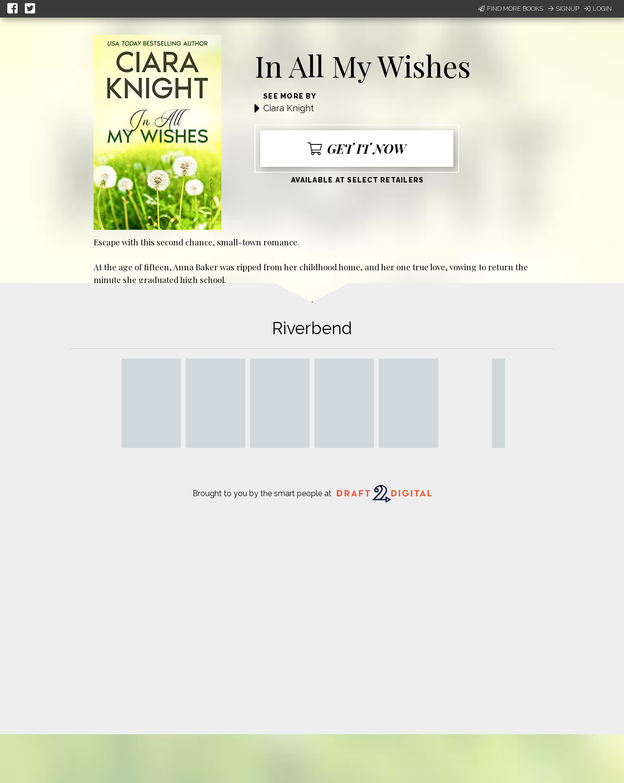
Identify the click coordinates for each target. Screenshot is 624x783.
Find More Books (510, 8)
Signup (563, 8)
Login (598, 8)
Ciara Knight (288, 108)
